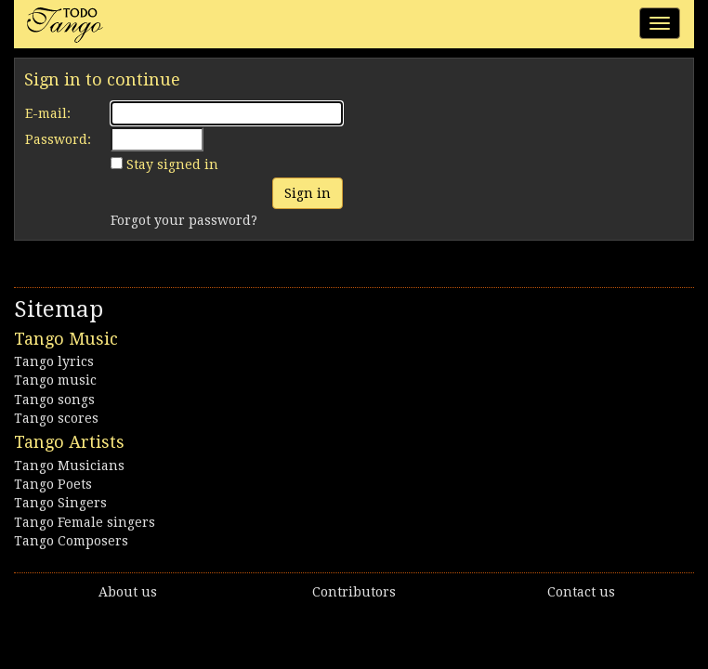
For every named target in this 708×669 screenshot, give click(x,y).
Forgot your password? (184, 220)
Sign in (307, 193)
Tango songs (54, 399)
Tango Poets (53, 484)
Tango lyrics (54, 361)
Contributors (354, 591)
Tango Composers (71, 540)
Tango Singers (60, 502)
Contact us (581, 591)
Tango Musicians (69, 465)
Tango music (55, 380)
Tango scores (56, 418)
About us (127, 591)
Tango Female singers (84, 522)
